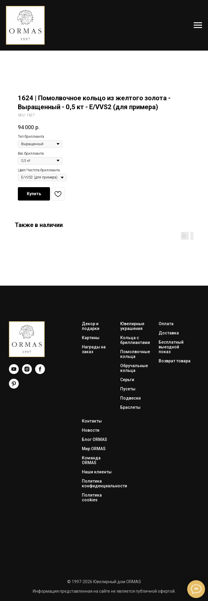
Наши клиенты (97, 471)
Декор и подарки (90, 326)
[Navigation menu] (198, 25)
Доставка (169, 333)
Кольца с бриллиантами (135, 340)
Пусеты (127, 388)
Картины (90, 337)
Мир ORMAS (94, 448)
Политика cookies (92, 497)
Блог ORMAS (94, 439)
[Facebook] (40, 372)
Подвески (130, 398)
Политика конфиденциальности (104, 483)
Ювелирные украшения (132, 326)
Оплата (166, 323)
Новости (90, 430)
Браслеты (130, 407)
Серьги (127, 379)
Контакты (92, 421)
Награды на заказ (94, 349)
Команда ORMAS (91, 460)
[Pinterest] (14, 386)
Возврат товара (174, 361)
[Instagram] (27, 372)
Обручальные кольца (134, 368)
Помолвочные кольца (135, 354)
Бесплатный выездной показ (171, 347)
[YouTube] (14, 372)
